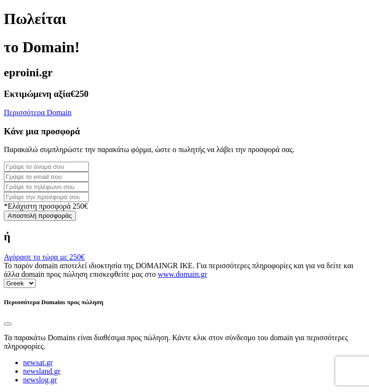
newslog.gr (40, 380)
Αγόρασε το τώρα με (44, 257)
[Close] (8, 323)
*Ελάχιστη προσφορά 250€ (46, 206)
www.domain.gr (182, 274)
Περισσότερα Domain (38, 112)
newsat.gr (38, 362)
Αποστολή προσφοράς (40, 215)
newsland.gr (42, 371)
